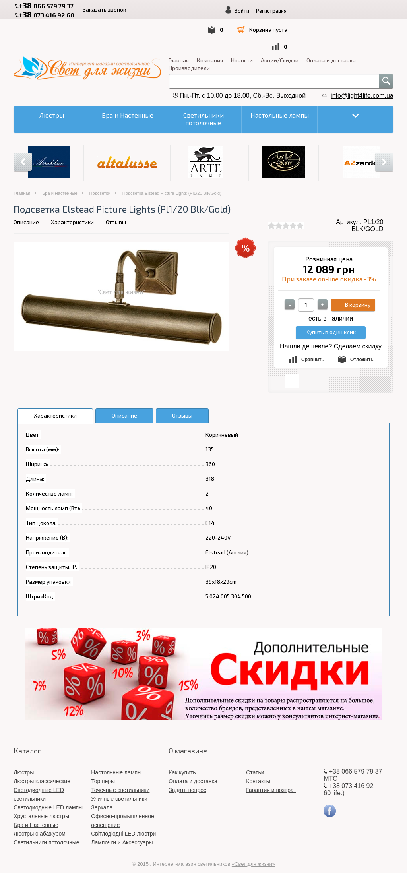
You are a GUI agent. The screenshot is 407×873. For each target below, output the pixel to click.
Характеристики (72, 214)
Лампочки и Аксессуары (122, 835)
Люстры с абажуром (40, 826)
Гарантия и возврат (271, 783)
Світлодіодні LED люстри (123, 826)
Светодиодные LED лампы (48, 800)
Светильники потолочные (46, 835)
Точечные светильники (120, 783)
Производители (34, 60)
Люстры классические (42, 774)
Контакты (258, 774)
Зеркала (101, 800)
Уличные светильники (119, 791)
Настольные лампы (116, 765)
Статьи (255, 765)
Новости (87, 53)
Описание (26, 214)
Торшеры (103, 774)
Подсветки (99, 186)
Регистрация (190, 29)
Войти (160, 29)
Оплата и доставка (176, 53)
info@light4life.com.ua (362, 88)
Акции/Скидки (124, 53)
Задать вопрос (187, 783)
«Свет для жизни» (253, 857)
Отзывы (116, 214)
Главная (24, 53)
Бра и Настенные (59, 186)
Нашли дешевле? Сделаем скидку (331, 339)
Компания (55, 53)
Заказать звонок (116, 8)
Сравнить (312, 352)
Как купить (182, 765)
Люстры (24, 765)
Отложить (362, 352)
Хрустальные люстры (41, 809)
